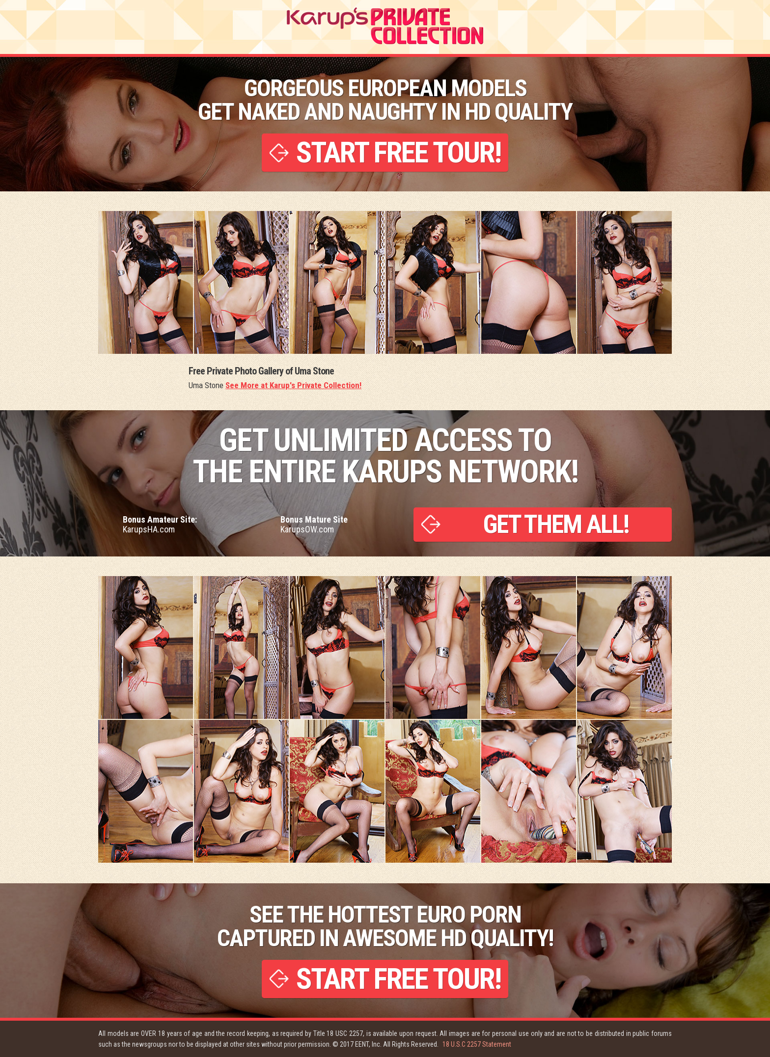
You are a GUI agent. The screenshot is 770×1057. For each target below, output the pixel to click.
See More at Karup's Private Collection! (293, 385)
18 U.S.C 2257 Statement (476, 1044)
